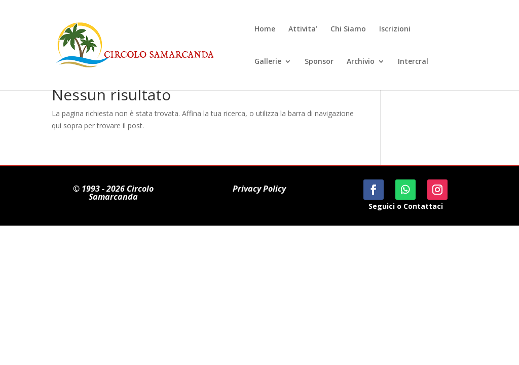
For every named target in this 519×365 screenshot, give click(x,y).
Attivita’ (302, 29)
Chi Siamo (348, 29)
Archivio (361, 62)
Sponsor (319, 62)
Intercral (413, 62)
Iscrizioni (395, 29)
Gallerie (267, 62)
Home (264, 29)
